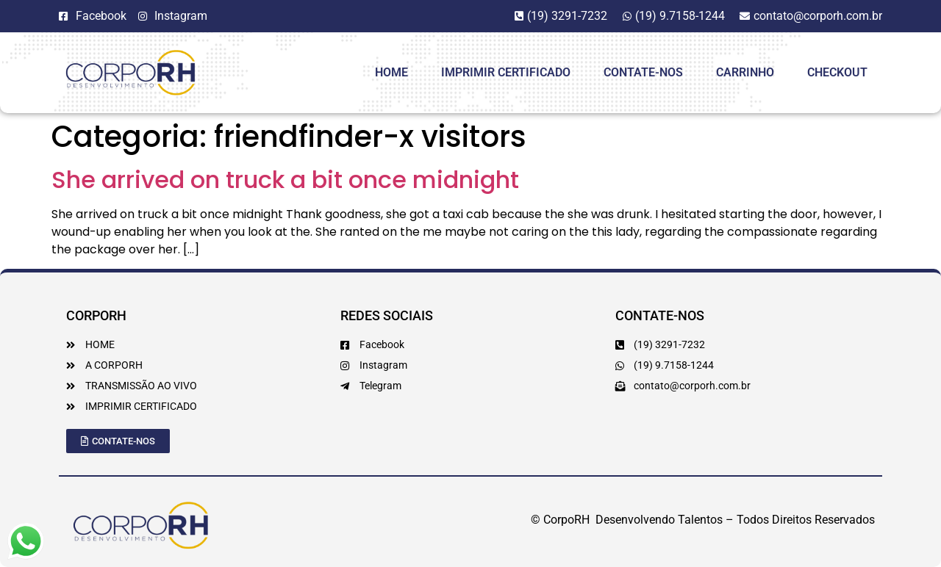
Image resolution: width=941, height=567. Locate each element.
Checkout (837, 72)
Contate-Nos (643, 72)
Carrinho (745, 72)
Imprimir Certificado (505, 72)
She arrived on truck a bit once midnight (285, 179)
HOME (391, 72)
